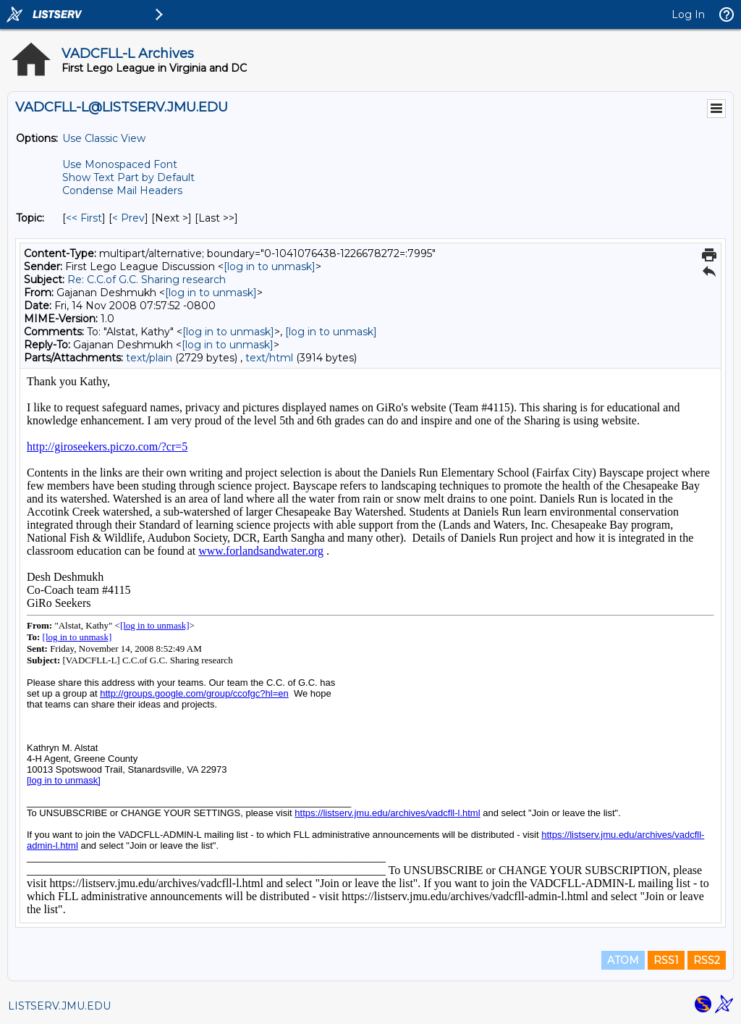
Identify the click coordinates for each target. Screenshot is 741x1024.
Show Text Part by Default (128, 177)
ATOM (623, 960)
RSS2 (706, 960)
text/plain (149, 357)
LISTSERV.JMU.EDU (59, 1005)
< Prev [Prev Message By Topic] (128, 217)
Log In (688, 14)
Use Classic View (103, 138)
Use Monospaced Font (119, 164)
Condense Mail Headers (122, 190)
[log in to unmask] (270, 266)
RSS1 (666, 960)
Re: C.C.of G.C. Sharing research (146, 279)
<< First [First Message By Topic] (84, 217)
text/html (269, 357)
